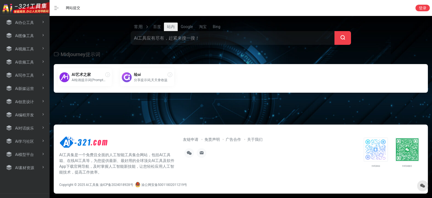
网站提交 (73, 8)
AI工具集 (92, 185)
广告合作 (233, 139)
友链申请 (190, 139)
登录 (422, 8)
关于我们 (255, 139)
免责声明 (212, 139)
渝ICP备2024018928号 (116, 185)
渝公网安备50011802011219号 (161, 185)
